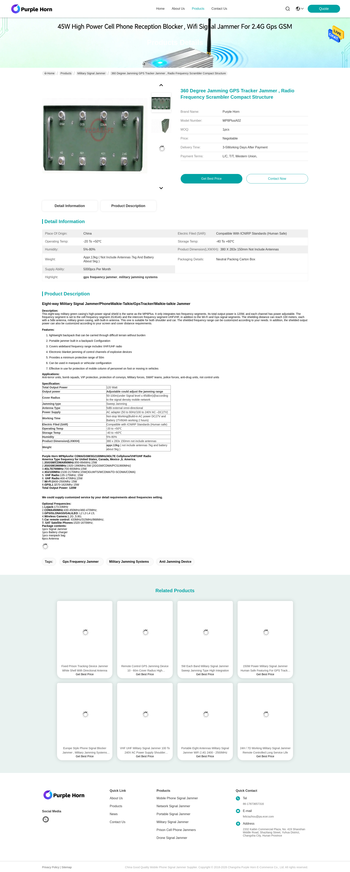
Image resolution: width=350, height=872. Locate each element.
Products (66, 73)
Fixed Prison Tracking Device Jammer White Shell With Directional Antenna (84, 668)
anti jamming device (175, 561)
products (198, 8)
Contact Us (117, 822)
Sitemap (67, 867)
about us (178, 8)
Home (160, 8)
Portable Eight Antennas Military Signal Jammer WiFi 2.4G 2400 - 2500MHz (205, 750)
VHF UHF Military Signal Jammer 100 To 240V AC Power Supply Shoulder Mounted (145, 751)
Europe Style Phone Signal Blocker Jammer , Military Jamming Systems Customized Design (85, 751)
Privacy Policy (50, 867)
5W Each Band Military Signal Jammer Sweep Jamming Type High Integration (205, 668)
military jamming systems (129, 561)
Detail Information (70, 206)
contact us (219, 8)
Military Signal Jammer (91, 73)
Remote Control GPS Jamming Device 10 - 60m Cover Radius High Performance (145, 669)
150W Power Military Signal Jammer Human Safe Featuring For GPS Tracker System (265, 669)
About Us (116, 798)
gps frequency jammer (81, 561)
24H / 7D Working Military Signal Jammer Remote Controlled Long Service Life (265, 750)
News (114, 814)
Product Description (128, 206)
